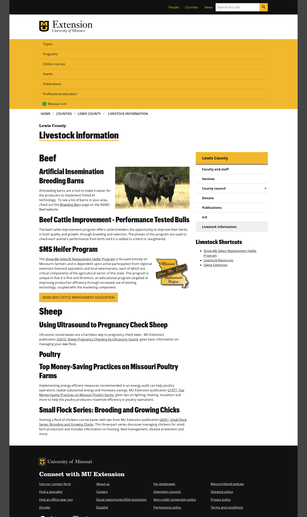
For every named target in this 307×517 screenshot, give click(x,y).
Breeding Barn (70, 144)
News (208, 7)
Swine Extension (216, 205)
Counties (191, 7)
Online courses (94, 44)
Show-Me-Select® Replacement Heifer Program (80, 199)
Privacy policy (221, 439)
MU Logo (42, 401)
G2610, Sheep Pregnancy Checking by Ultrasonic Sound (97, 279)
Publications (140, 44)
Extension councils (167, 432)
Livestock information (219, 167)
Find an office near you (56, 439)
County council (214, 128)
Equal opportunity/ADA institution (121, 439)
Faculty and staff (215, 109)
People (174, 7)
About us (103, 424)
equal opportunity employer (66, 483)
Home (45, 53)
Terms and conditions (227, 447)
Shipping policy (222, 432)
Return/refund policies (227, 424)
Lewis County (89, 53)
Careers (102, 432)
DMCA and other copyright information (137, 508)
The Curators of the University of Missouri (75, 501)
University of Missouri (69, 402)
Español (102, 447)
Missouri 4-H (212, 44)
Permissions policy (167, 447)
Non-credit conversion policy (175, 439)
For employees (164, 424)
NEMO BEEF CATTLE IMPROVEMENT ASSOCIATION (78, 237)
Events (118, 44)
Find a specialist (50, 432)
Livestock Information (128, 53)
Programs (67, 44)
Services (208, 119)
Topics (48, 44)
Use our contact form (55, 424)
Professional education (174, 44)
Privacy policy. (169, 508)
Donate (208, 138)
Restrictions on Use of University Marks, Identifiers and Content (76, 508)
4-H (204, 157)
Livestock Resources (218, 200)
